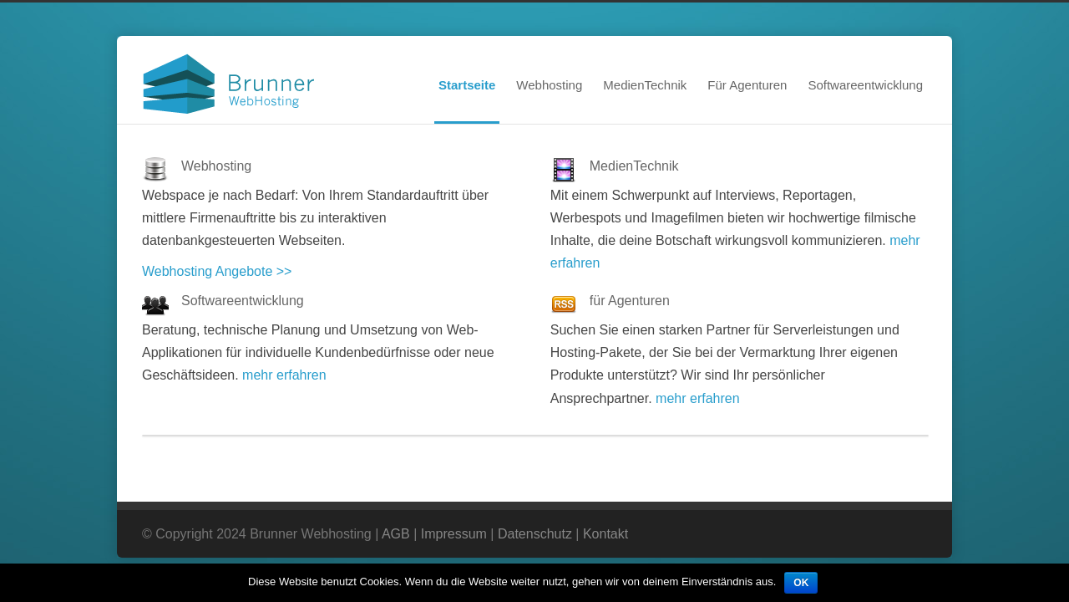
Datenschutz (535, 534)
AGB (396, 534)
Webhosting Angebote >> (216, 271)
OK (800, 583)
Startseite (466, 85)
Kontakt (605, 534)
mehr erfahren (284, 375)
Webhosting (549, 85)
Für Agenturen (747, 85)
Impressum (454, 534)
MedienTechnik (644, 85)
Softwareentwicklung (865, 85)
